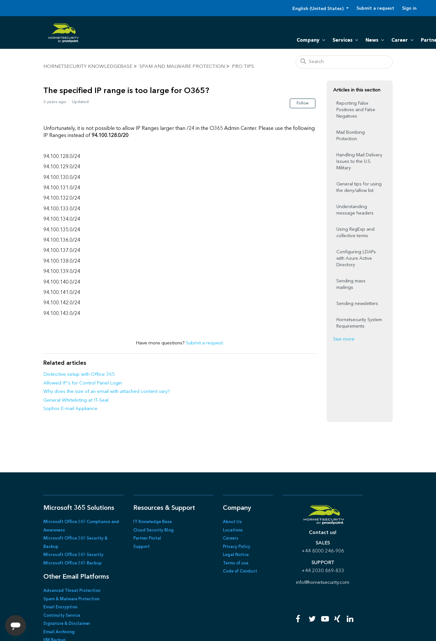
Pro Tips (243, 66)
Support (141, 547)
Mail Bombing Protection (350, 135)
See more (343, 339)
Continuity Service (61, 616)
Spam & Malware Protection (71, 599)
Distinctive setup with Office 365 (79, 374)
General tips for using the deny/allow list (359, 187)
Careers (230, 538)
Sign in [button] (409, 8)
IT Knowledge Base (152, 522)
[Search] (344, 62)
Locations (233, 530)
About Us (232, 522)
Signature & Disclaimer (66, 624)
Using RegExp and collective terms (355, 232)
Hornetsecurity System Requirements (359, 323)
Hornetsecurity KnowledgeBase (87, 66)
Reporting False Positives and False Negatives (355, 110)
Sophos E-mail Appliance (70, 408)
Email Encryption (60, 607)
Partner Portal (147, 538)
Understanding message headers (355, 210)
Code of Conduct (240, 571)
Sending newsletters (357, 303)
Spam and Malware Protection (182, 66)
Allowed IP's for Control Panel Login (82, 383)
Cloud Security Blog (153, 530)
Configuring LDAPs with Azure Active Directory (356, 258)
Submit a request (375, 8)
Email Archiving (59, 632)
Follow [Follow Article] (303, 103)
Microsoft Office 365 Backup (72, 563)
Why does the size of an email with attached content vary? (106, 391)
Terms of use (235, 563)
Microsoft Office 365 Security (73, 555)
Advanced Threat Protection (71, 591)
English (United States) (318, 8)
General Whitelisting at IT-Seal (75, 400)
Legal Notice (236, 555)
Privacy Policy (236, 547)
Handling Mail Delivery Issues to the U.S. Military (359, 161)
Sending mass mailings (350, 284)
